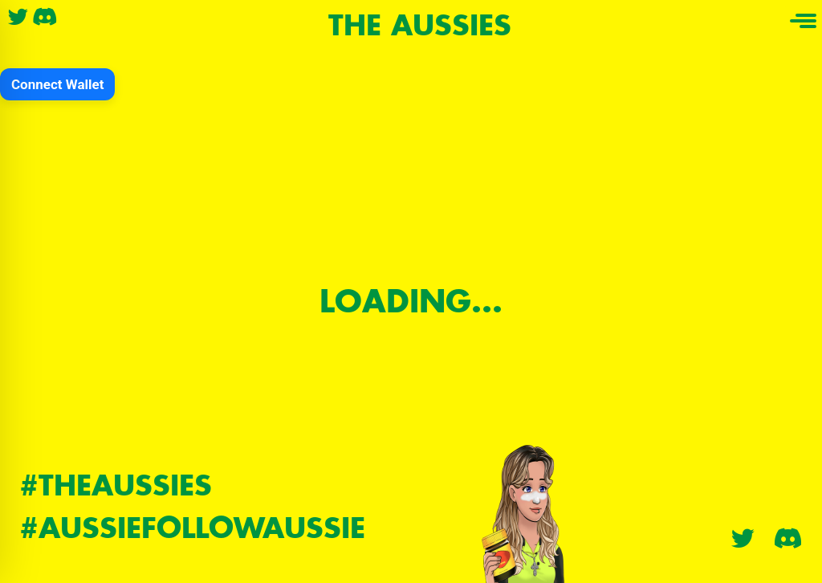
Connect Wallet (57, 84)
